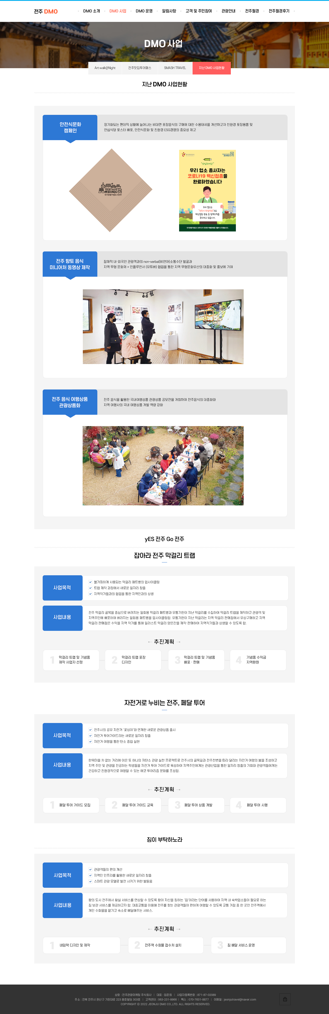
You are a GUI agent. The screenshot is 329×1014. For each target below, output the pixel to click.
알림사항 (169, 11)
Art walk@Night (105, 68)
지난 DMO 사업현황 (212, 68)
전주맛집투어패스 (139, 68)
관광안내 (228, 11)
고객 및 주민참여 (199, 11)
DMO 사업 (118, 11)
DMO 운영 (144, 11)
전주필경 (252, 11)
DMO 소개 (91, 11)
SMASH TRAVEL (175, 68)
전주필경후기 (279, 11)
